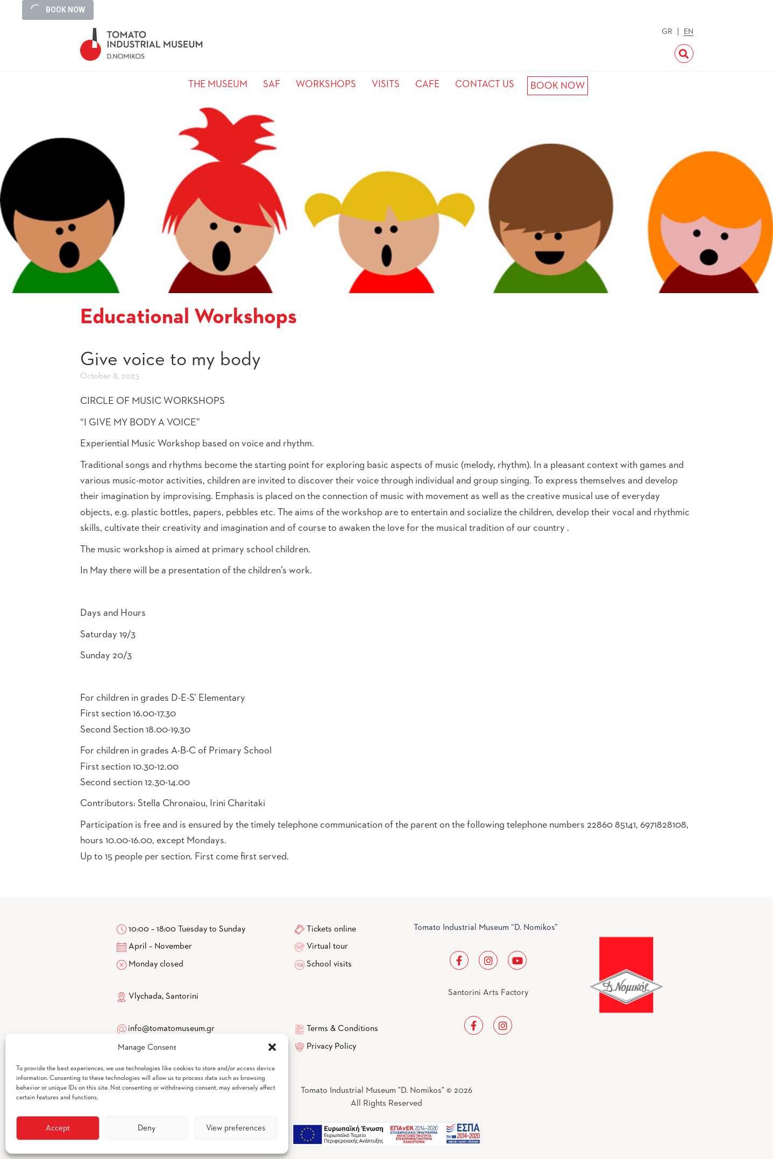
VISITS (386, 84)
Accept (58, 1128)
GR (667, 31)
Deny (146, 1128)
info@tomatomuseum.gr (171, 1029)
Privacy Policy (331, 1046)
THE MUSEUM (217, 84)
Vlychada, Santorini (157, 996)
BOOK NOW (557, 86)
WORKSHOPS (326, 84)
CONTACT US (484, 84)
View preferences (235, 1128)
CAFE (427, 84)
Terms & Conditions (342, 1029)
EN (688, 31)
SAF (271, 84)
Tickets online (331, 929)
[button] (272, 1047)
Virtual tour (327, 946)
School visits (329, 964)
